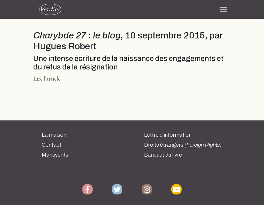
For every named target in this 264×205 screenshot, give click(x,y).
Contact (51, 145)
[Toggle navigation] (223, 9)
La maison (54, 135)
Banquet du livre (163, 155)
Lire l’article (47, 78)
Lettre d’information (168, 135)
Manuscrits (55, 155)
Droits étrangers (183, 145)
